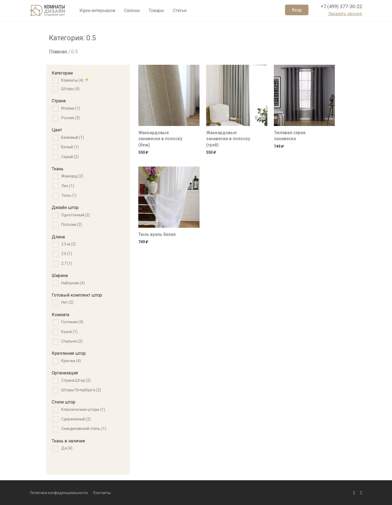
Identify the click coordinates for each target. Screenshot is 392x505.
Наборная (73, 283)
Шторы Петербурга (81, 390)
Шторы (70, 89)
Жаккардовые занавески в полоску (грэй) (228, 138)
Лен (67, 186)
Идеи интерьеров (97, 11)
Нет (67, 302)
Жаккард (72, 176)
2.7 (66, 263)
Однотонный (75, 215)
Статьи (179, 11)
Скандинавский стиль (83, 428)
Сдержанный (76, 419)
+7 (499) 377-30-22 (341, 8)
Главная (58, 51)
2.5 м (68, 244)
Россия (70, 118)
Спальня (71, 341)
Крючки (71, 361)
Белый (70, 147)
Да (66, 448)
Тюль (68, 195)
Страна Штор (76, 380)
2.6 (66, 253)
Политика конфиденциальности (59, 493)
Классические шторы (83, 409)
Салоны (132, 11)
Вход (297, 11)
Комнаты (72, 80)
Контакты (102, 493)
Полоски (71, 224)
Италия (70, 108)
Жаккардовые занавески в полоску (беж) (160, 138)
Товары (156, 11)
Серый (70, 157)
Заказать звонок (345, 15)
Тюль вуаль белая (157, 234)
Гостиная (72, 322)
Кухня (69, 332)
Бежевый (72, 137)
